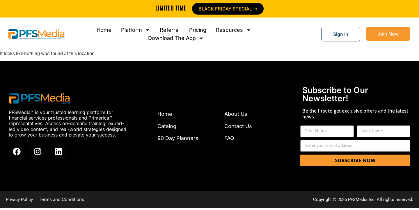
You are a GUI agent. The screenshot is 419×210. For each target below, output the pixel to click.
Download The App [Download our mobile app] (176, 38)
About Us (235, 114)
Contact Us (238, 126)
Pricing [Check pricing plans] (197, 30)
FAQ (229, 138)
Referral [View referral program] (170, 30)
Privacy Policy (19, 199)
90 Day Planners (177, 138)
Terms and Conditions (61, 199)
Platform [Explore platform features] (135, 30)
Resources (233, 30)
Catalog (166, 126)
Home (164, 114)
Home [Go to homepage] (104, 30)
